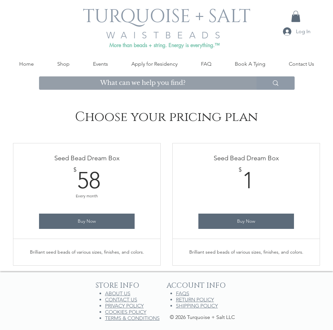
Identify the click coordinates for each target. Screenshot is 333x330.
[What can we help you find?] (143, 83)
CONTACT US (121, 300)
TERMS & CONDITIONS (132, 318)
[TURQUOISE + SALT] (166, 17)
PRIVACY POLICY (124, 306)
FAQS (182, 293)
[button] (295, 16)
